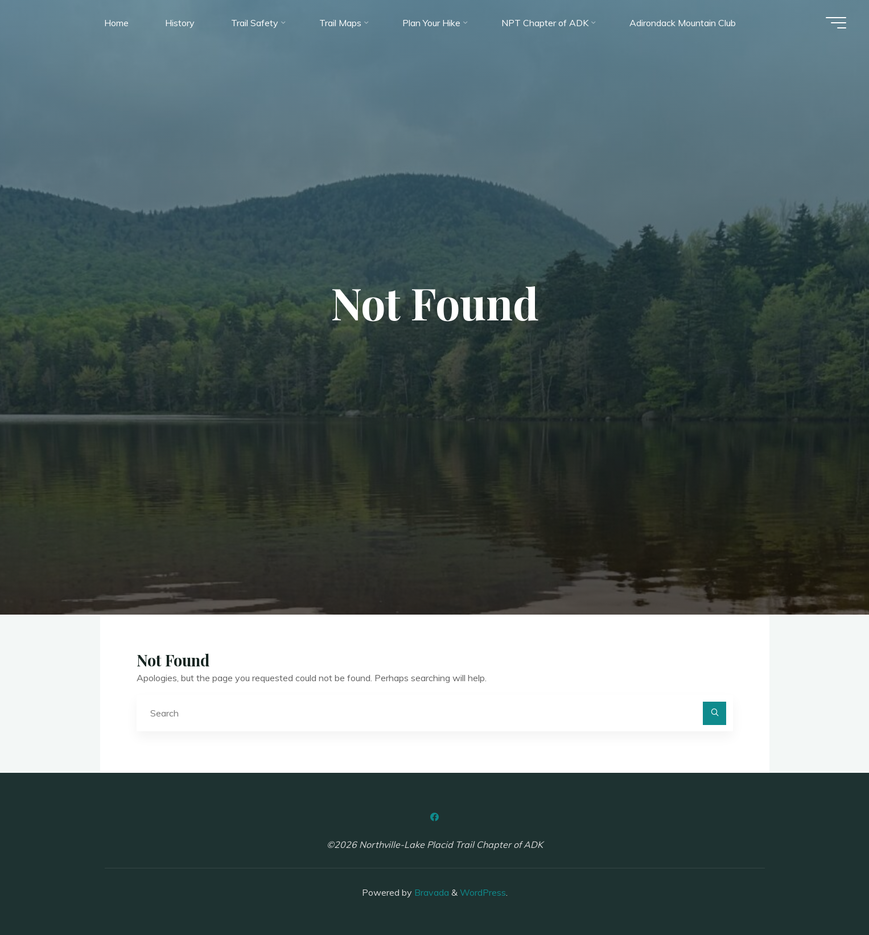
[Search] (715, 714)
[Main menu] (836, 22)
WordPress (483, 892)
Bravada (430, 892)
